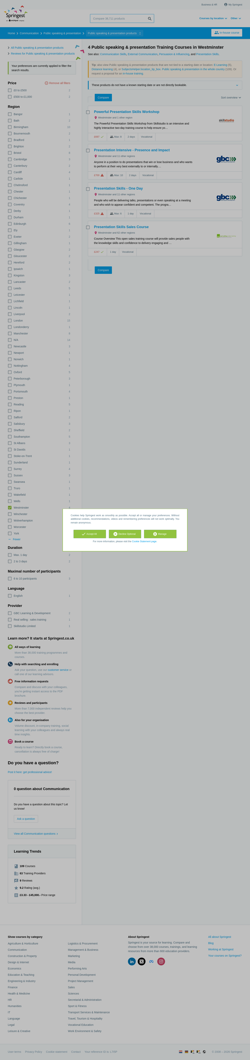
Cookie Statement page (144, 541)
